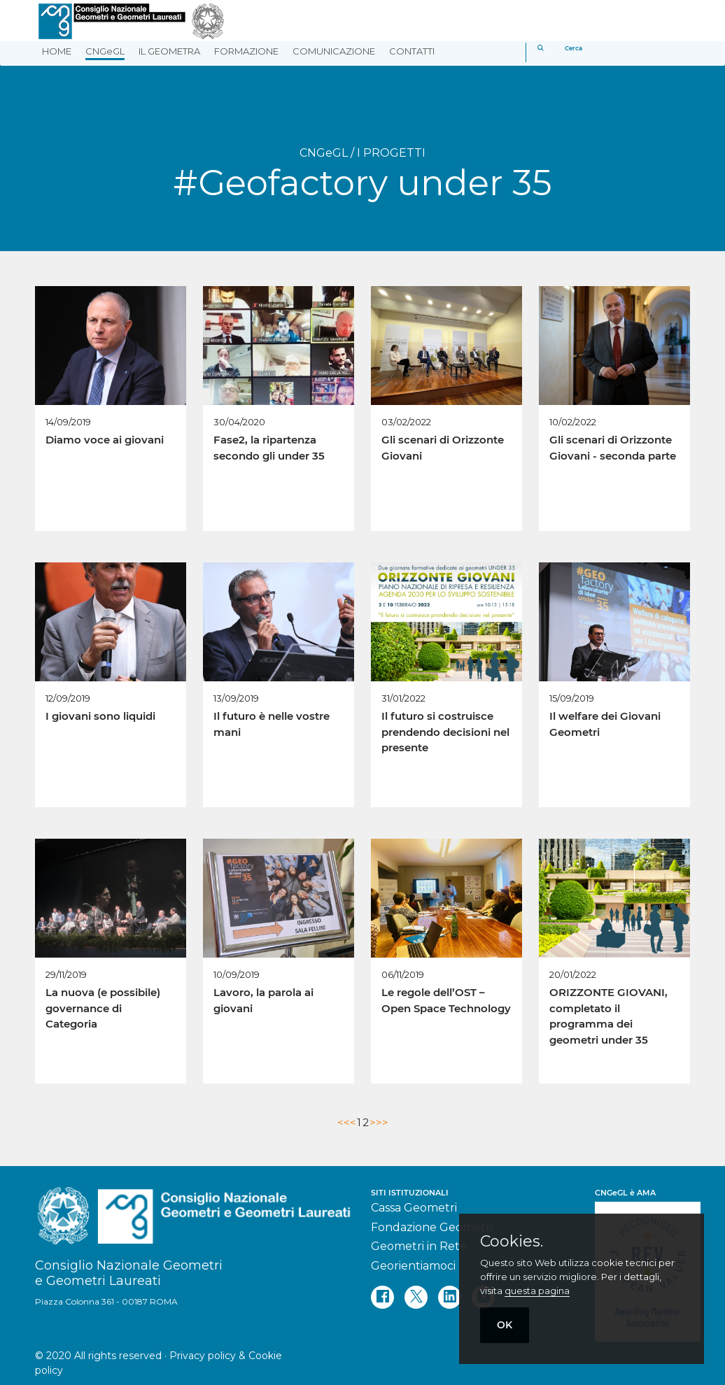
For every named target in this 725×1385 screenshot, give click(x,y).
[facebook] (382, 1297)
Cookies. (511, 1242)
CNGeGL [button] (105, 51)
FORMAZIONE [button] (246, 51)
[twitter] (416, 1297)
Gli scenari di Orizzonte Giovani (442, 447)
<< (343, 1122)
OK (504, 1325)
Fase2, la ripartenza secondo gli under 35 (269, 447)
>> (382, 1122)
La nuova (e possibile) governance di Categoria (102, 1008)
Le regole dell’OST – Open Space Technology (446, 1000)
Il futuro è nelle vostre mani (271, 724)
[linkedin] (449, 1297)
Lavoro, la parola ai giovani (263, 1000)
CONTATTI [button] (412, 51)
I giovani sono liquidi (100, 716)
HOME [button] (56, 51)
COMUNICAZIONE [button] (334, 51)
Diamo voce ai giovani (104, 439)
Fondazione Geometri (432, 1227)
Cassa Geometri (414, 1207)
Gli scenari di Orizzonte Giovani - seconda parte (612, 447)
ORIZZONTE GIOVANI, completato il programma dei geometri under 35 (608, 1016)
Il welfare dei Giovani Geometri (605, 724)
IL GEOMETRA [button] (169, 51)
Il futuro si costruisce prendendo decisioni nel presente (445, 731)
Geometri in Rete (419, 1246)
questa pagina (537, 1290)
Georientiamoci (413, 1265)
